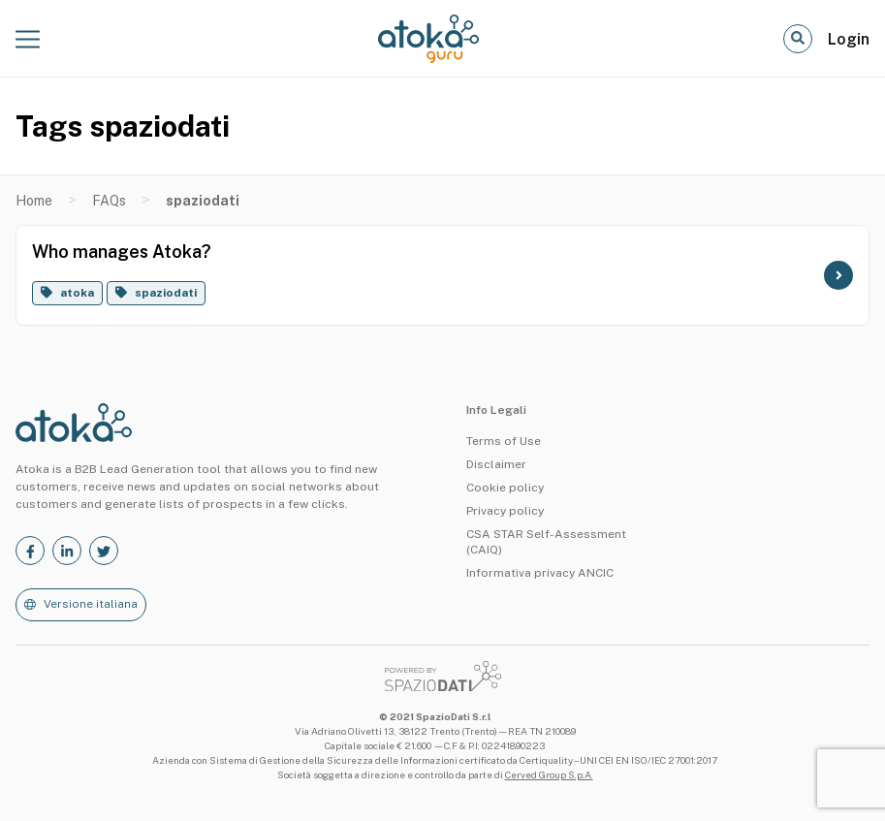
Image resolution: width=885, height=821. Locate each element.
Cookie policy (505, 487)
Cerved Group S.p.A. (549, 774)
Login (848, 39)
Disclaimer (496, 464)
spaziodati (166, 293)
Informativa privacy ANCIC (540, 573)
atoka (77, 293)
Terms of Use (503, 441)
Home (34, 200)
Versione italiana (91, 604)
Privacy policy (505, 511)
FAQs (109, 200)
